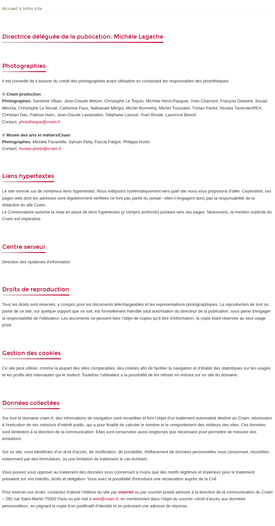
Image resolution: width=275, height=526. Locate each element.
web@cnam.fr (106, 498)
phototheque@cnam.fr (40, 121)
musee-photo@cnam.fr (40, 148)
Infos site (32, 8)
